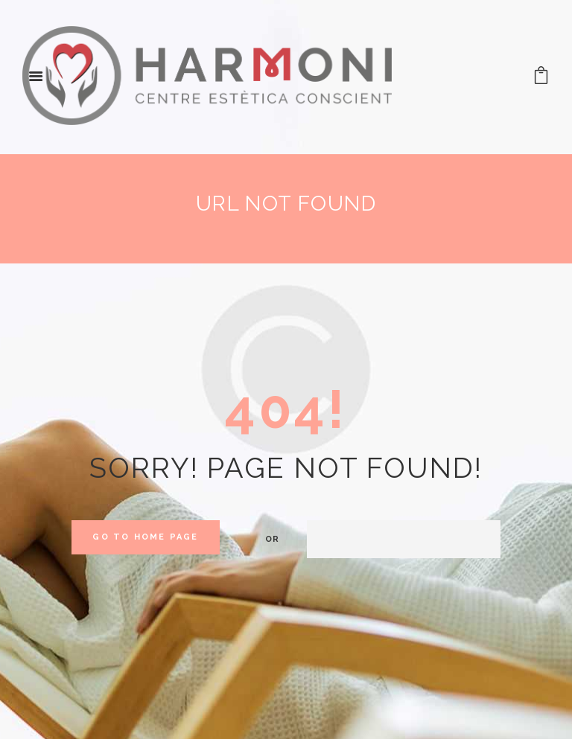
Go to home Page (145, 537)
